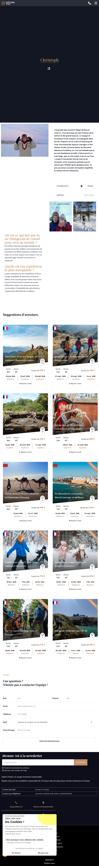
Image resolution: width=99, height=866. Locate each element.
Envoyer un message (42, 789)
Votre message (9, 730)
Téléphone (7, 714)
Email (5, 706)
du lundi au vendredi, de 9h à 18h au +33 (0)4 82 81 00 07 (53, 794)
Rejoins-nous (49, 863)
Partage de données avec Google (19, 842)
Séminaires (49, 859)
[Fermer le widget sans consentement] (14, 816)
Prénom (55, 698)
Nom (5, 698)
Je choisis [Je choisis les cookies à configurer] (16, 853)
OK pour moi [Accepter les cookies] (43, 853)
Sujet (5, 722)
